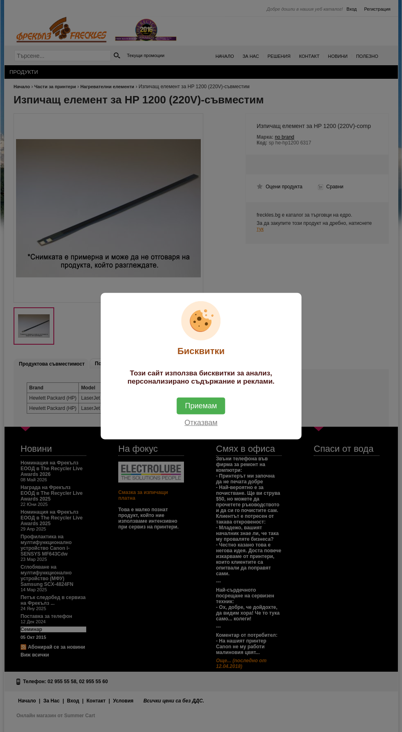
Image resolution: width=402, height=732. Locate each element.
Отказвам (200, 422)
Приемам (201, 405)
